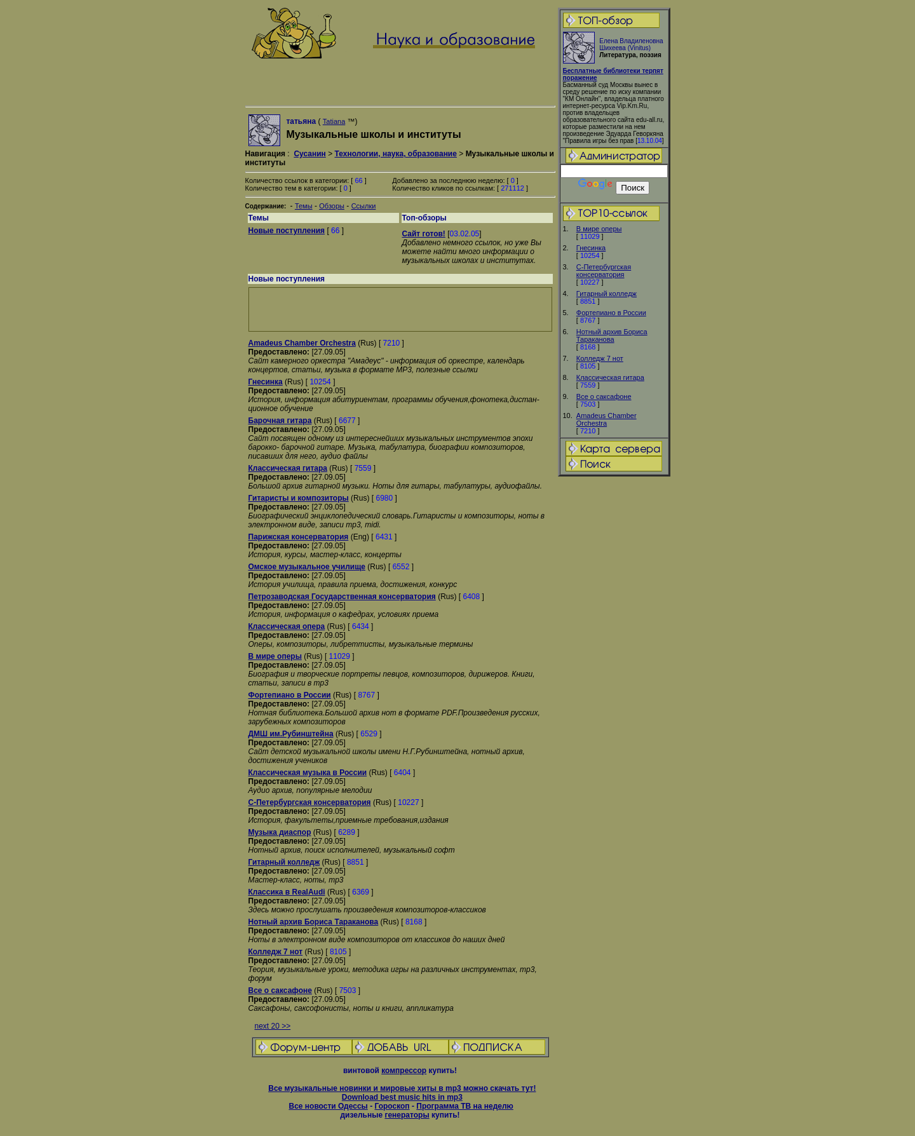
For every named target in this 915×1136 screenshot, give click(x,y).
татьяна (302, 121)
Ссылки (363, 206)
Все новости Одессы (327, 1106)
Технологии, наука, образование (395, 153)
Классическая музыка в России (307, 772)
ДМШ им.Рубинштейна (291, 733)
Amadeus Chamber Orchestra (606, 419)
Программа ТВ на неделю (464, 1106)
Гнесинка (591, 248)
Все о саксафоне (604, 396)
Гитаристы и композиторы (298, 498)
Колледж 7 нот (599, 358)
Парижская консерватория (298, 536)
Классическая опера (286, 626)
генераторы (406, 1115)
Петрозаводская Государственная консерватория (342, 596)
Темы (304, 206)
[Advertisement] (614, 678)
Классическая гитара (610, 377)
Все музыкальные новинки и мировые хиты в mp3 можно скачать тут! (402, 1088)
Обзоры (331, 206)
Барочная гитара (280, 420)
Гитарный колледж (606, 293)
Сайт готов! (423, 233)
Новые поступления (286, 230)
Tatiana (334, 121)
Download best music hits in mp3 (402, 1097)
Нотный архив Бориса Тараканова (611, 335)
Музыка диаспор (279, 832)
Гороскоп (391, 1106)
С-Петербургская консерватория (603, 270)
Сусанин (309, 153)
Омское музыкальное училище (306, 566)
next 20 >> (273, 1026)
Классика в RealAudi (286, 892)
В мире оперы (599, 229)
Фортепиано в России (611, 312)
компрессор (403, 1070)
